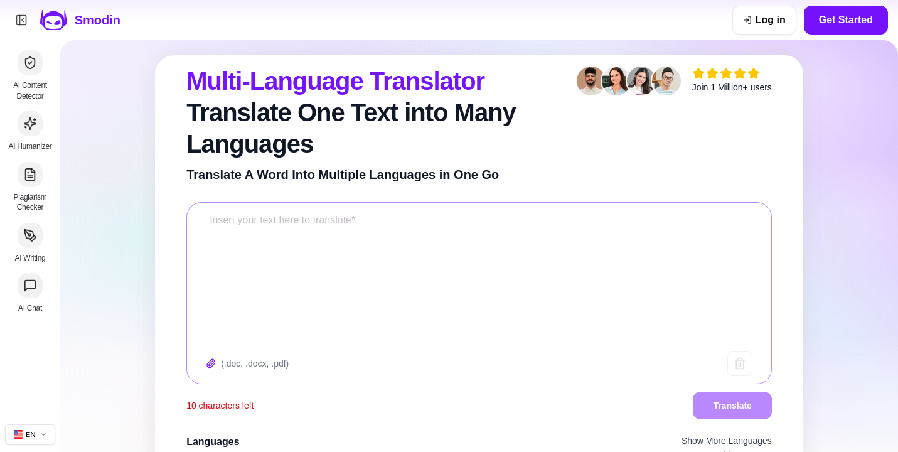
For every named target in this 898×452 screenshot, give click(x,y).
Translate (732, 406)
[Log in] (764, 20)
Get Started (846, 19)
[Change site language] (30, 434)
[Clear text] (739, 363)
